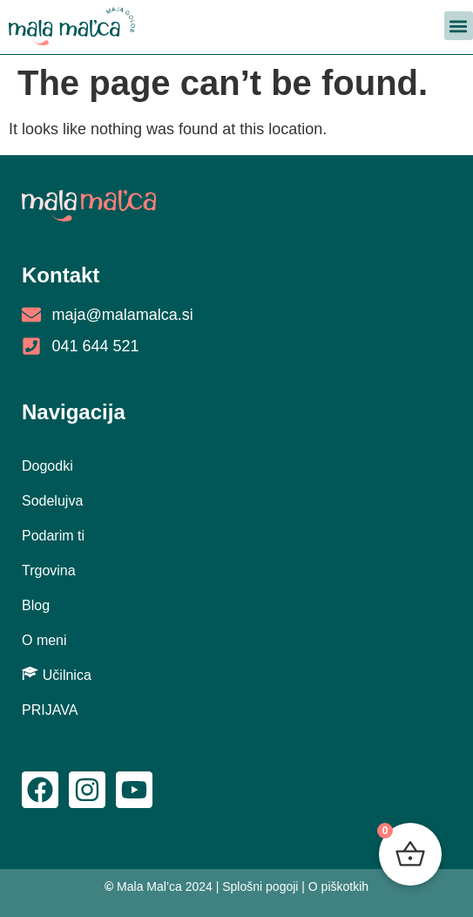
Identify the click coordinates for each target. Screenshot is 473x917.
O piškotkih (338, 886)
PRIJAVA (50, 710)
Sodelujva (52, 500)
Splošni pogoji (260, 886)
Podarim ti (53, 535)
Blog (36, 605)
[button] (458, 25)
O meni (44, 640)
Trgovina (49, 570)
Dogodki (47, 465)
